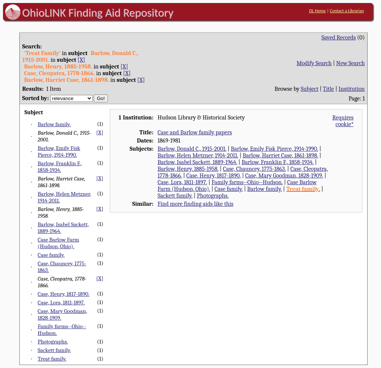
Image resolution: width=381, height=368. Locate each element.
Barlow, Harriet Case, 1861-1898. (280, 155)
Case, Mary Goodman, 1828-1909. (284, 175)
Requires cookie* (342, 121)
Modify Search (314, 63)
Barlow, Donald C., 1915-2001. (191, 148)
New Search (350, 63)
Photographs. (53, 341)
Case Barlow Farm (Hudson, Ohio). (58, 243)
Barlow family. (54, 124)
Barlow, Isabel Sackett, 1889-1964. (197, 162)
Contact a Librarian (347, 10)
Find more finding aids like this (195, 204)
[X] (81, 60)
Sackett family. (54, 350)
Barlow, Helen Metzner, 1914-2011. (197, 155)
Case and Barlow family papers (194, 132)
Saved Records (338, 37)
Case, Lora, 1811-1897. (61, 302)
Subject (309, 89)
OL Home (317, 10)
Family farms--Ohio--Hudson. (247, 182)
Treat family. (52, 358)
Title (328, 89)
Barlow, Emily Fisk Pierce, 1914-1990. (59, 151)
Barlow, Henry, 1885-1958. (187, 169)
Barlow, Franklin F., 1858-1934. (59, 166)
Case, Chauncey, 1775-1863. (254, 169)
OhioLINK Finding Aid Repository (98, 13)
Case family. (51, 255)
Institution (352, 89)
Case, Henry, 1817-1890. (63, 294)
